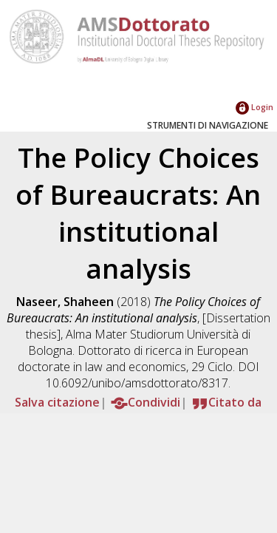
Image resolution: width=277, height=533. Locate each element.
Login (254, 106)
